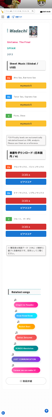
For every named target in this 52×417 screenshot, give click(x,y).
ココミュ (26, 174)
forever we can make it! (24, 370)
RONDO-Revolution (25, 348)
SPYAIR (11, 48)
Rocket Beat (24, 326)
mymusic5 (26, 85)
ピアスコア (26, 181)
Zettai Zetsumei (24, 337)
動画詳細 (26, 381)
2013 (10, 54)
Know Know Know (25, 315)
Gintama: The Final (18, 42)
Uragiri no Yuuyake (24, 304)
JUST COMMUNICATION (24, 359)
